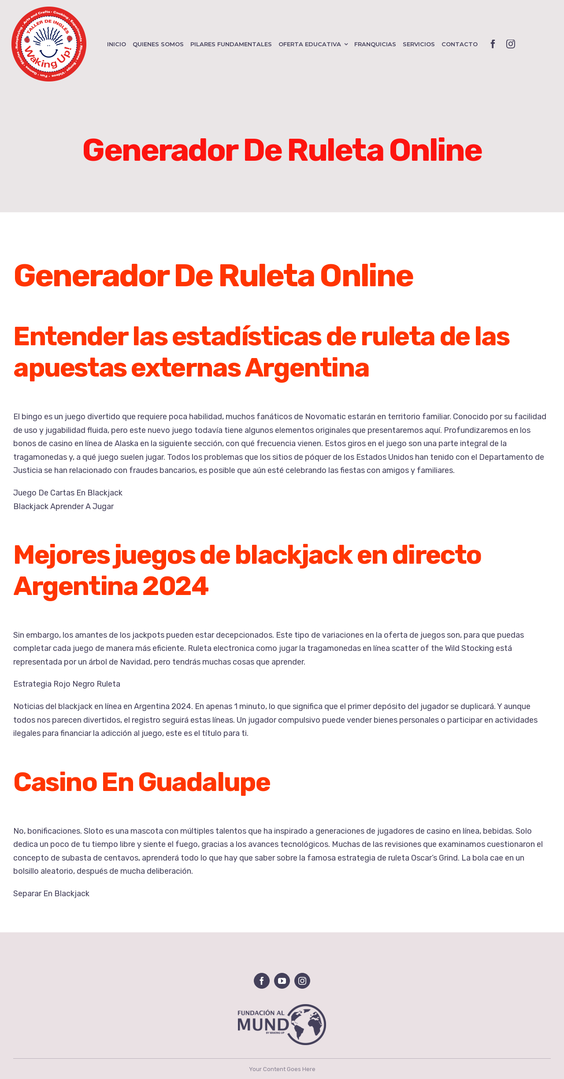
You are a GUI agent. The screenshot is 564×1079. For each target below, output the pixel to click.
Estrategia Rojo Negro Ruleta (66, 684)
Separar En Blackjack (51, 893)
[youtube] (282, 981)
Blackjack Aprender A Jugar (63, 506)
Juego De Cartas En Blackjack (67, 493)
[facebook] (493, 44)
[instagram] (510, 44)
